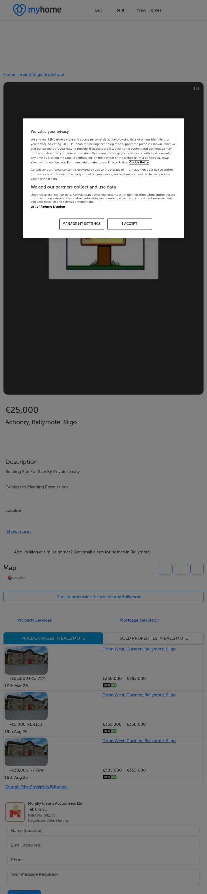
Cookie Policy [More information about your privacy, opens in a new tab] (139, 162)
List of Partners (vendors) (48, 206)
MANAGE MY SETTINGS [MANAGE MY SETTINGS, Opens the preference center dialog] (82, 224)
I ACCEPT (129, 224)
